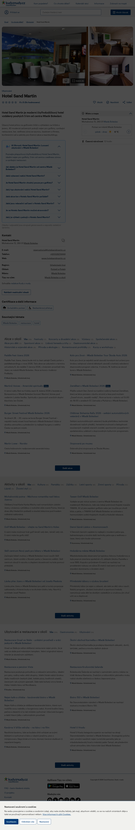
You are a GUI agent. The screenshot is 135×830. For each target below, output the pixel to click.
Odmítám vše (28, 821)
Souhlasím (11, 821)
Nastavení (44, 821)
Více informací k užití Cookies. (57, 814)
